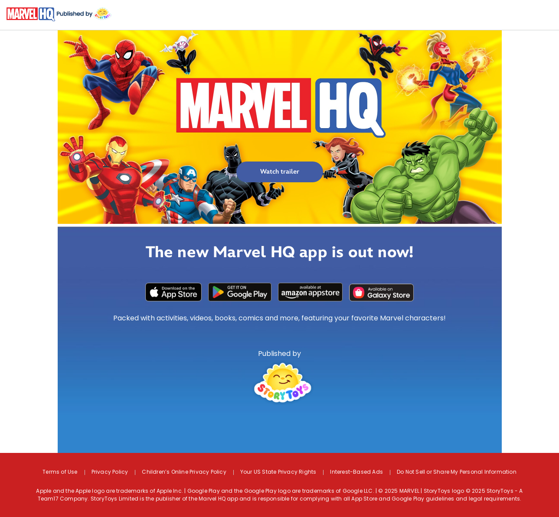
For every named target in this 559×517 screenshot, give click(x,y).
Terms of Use (59, 472)
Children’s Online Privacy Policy (184, 472)
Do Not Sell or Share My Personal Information (457, 472)
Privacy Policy (110, 472)
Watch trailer (279, 172)
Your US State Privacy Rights (278, 472)
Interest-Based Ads (356, 472)
